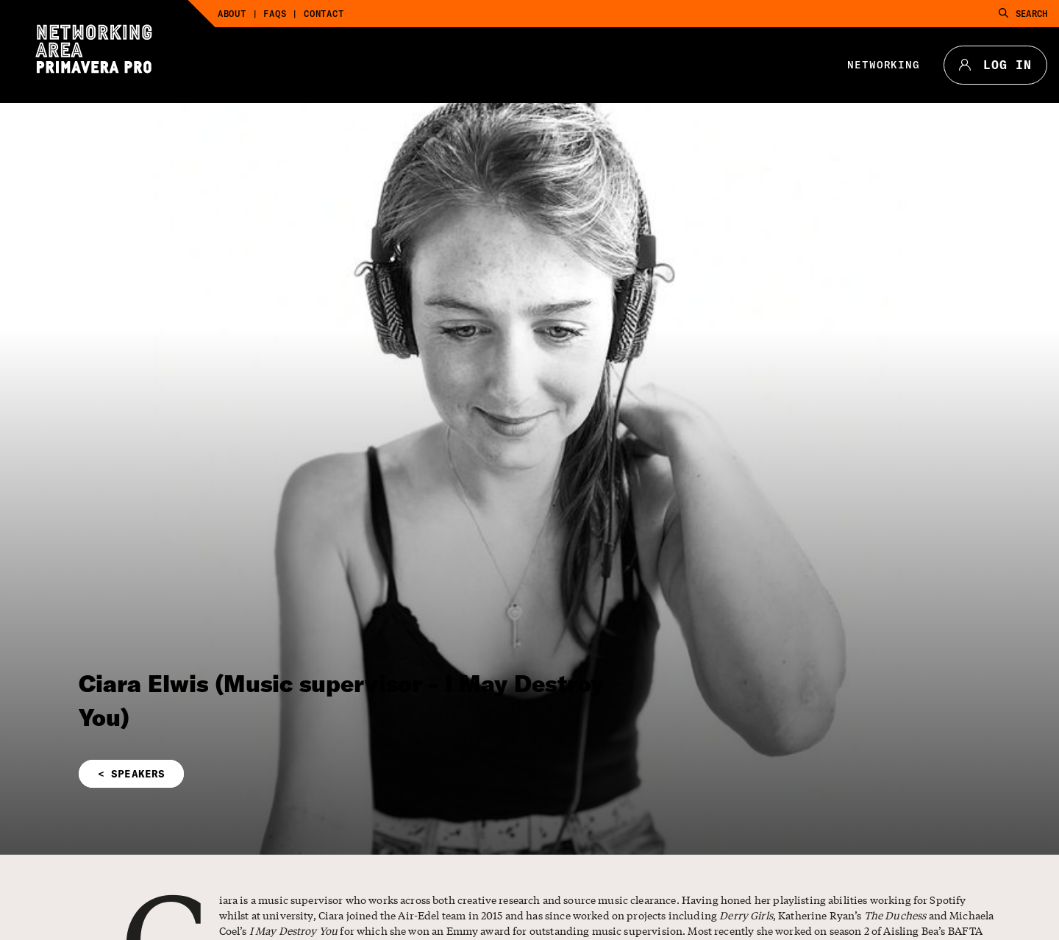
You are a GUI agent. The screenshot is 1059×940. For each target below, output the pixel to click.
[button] (368, 773)
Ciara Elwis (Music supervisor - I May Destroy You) (342, 700)
